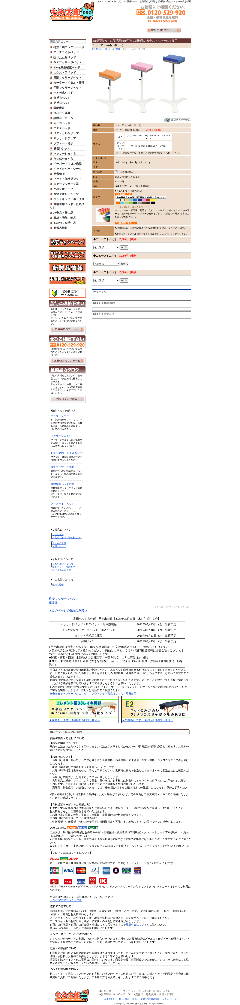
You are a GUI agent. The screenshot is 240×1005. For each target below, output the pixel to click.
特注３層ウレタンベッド (68, 47)
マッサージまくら (64, 153)
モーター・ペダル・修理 (68, 82)
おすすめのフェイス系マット (68, 453)
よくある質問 (59, 543)
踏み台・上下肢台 (112, 49)
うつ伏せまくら (63, 158)
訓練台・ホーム (63, 118)
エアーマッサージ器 (66, 183)
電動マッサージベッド (67, 77)
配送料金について (136, 924)
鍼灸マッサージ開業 (62, 467)
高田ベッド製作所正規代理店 (145, 999)
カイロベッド (61, 123)
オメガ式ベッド (63, 92)
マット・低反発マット (67, 178)
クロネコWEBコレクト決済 (66, 900)
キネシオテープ (63, 189)
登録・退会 (58, 584)
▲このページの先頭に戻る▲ (68, 610)
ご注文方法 (58, 534)
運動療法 (59, 108)
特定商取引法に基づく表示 (116, 999)
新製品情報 (60, 228)
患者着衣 (59, 173)
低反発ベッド (61, 97)
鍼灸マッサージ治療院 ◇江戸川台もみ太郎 (63, 569)
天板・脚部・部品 (64, 217)
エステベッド (61, 128)
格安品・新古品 (63, 212)
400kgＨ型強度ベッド (66, 67)
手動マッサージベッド (67, 87)
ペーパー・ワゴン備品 (67, 163)
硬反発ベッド (61, 102)
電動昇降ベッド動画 (62, 484)
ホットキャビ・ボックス (68, 199)
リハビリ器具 (61, 113)
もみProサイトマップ (63, 564)
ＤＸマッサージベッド (67, 62)
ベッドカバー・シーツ (67, 168)
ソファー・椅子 (63, 143)
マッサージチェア (64, 138)
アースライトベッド (66, 52)
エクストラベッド (64, 72)
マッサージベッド (61, 416)
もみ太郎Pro (97, 49)
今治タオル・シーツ (66, 194)
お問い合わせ (59, 546)
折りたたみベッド (64, 57)
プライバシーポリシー (172, 999)
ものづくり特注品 (64, 222)
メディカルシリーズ (66, 133)
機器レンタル (61, 148)
